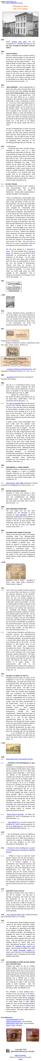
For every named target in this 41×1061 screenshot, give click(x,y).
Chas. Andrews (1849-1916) (16, 915)
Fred (21, 515)
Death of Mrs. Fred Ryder (15, 814)
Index (20, 1059)
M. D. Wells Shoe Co (16, 826)
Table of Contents (20, 1055)
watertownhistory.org (11, 1)
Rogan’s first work (19, 42)
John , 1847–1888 (14, 483)
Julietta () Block (13, 1021)
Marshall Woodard (12, 1019)
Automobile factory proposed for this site (19, 759)
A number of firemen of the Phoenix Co (19, 369)
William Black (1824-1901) (14, 1023)
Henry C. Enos (10, 1025)
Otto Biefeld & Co (14, 822)
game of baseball (14, 403)
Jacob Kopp (10, 377)
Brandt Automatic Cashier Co (23, 950)
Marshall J (31, 998)
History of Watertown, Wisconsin (14, 3)
